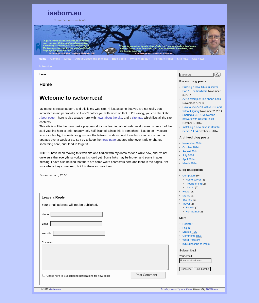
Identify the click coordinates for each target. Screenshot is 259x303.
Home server (193, 179)
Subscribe (45, 66)
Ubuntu (190, 187)
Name (45, 214)
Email (45, 223)
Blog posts (119, 58)
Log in (186, 227)
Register (187, 223)
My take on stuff (140, 58)
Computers (189, 175)
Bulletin (190, 207)
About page (47, 117)
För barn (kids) (163, 58)
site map (137, 117)
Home (42, 58)
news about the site (109, 117)
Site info (187, 199)
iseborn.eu (65, 13)
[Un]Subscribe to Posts (196, 243)
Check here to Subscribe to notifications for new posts (76, 280)
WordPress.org (191, 239)
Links (67, 58)
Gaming (55, 58)
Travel (186, 203)
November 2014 (192, 143)
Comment (47, 242)
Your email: (186, 256)
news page (108, 139)
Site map (182, 58)
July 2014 (188, 155)
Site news (198, 58)
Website (46, 233)
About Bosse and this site (91, 58)
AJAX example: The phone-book (202, 98)
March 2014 (190, 163)
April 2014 (188, 159)
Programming (194, 183)
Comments (192, 236)
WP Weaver (212, 294)
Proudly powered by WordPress (176, 294)
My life (186, 195)
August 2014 (190, 151)
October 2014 (191, 147)
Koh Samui (192, 211)
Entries (190, 231)
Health (186, 191)
